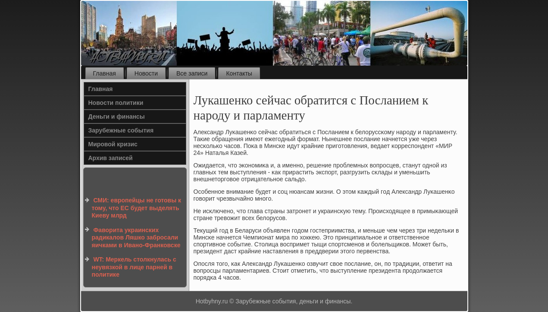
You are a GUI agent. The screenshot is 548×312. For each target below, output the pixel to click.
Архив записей (110, 157)
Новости (146, 73)
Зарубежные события (121, 130)
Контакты (239, 73)
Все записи (191, 73)
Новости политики (116, 102)
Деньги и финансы (116, 116)
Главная (104, 73)
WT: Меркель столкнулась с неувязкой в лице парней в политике (134, 267)
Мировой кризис (113, 144)
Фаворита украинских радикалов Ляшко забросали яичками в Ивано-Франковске (136, 238)
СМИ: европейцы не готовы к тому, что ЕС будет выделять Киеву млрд (137, 208)
